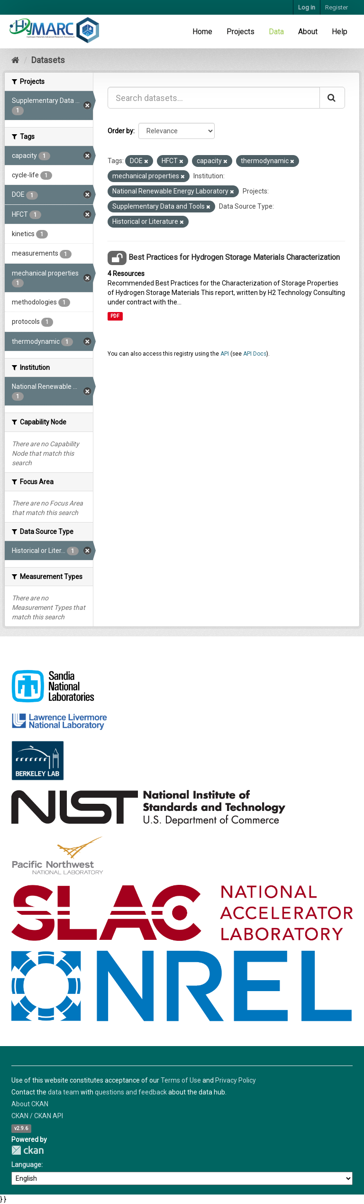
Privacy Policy (235, 1080)
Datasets (48, 60)
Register (336, 7)
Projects (241, 31)
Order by (120, 131)
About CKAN (29, 1104)
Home (202, 31)
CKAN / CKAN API (37, 1116)
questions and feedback (131, 1092)
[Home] (15, 60)
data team (63, 1092)
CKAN (27, 1150)
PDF (114, 316)
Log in (306, 7)
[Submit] (332, 98)
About (308, 31)
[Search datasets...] (214, 98)
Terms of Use (181, 1080)
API (224, 353)
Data (276, 31)
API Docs (254, 353)
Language (26, 1164)
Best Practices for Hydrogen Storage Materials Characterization (234, 257)
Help (339, 31)
